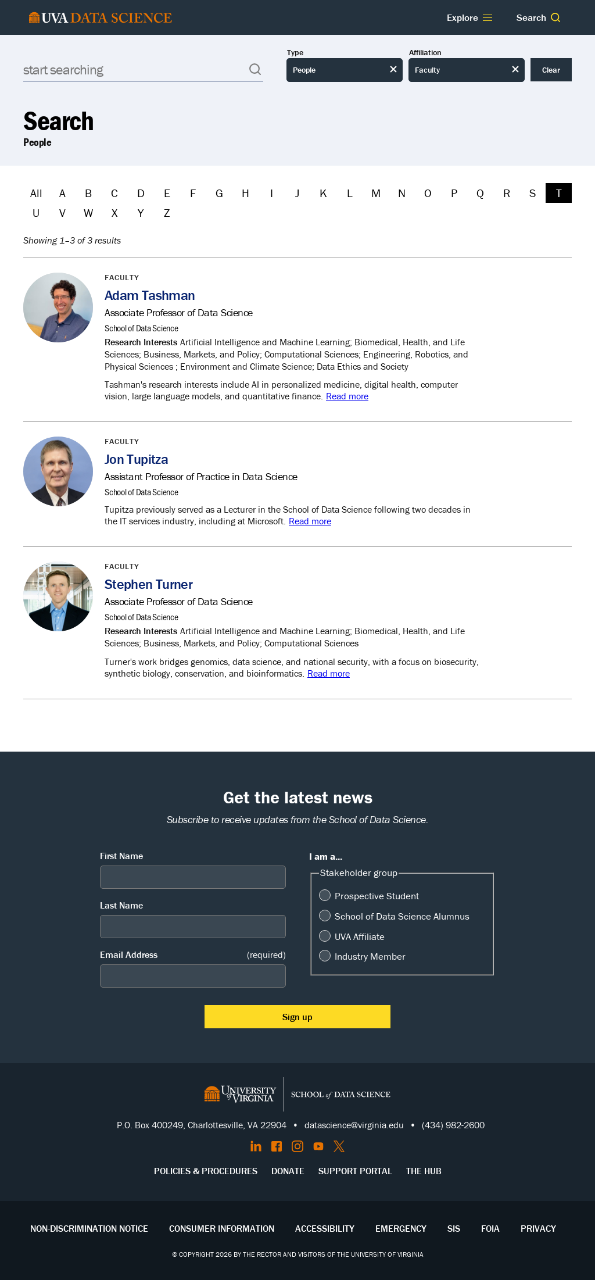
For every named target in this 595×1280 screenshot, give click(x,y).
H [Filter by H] (245, 192)
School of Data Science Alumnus (402, 916)
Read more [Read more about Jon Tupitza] (310, 521)
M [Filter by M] (376, 192)
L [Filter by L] (350, 192)
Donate (287, 1171)
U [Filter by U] (36, 212)
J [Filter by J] (297, 192)
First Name (121, 855)
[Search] (143, 69)
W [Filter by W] (88, 212)
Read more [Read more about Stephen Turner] (328, 673)
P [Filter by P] (454, 192)
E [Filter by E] (167, 192)
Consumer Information (221, 1228)
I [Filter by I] (271, 192)
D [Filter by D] (141, 192)
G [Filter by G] (219, 192)
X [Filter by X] (114, 212)
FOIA (490, 1228)
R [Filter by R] (506, 192)
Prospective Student (377, 895)
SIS (453, 1228)
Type (295, 53)
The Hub (424, 1171)
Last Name (121, 905)
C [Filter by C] (114, 192)
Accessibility (324, 1228)
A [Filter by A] (62, 192)
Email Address (193, 955)
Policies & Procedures (205, 1171)
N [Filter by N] (402, 192)
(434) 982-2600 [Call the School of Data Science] (453, 1125)
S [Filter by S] (532, 192)
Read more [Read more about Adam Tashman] (347, 396)
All (36, 192)
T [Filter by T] (559, 192)
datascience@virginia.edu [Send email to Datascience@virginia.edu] (354, 1125)
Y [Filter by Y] (141, 212)
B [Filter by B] (88, 192)
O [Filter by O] (428, 192)
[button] (555, 17)
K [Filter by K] (323, 192)
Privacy (538, 1228)
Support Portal (355, 1171)
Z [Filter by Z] (167, 212)
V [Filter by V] (62, 212)
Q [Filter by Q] (480, 192)
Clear (551, 70)
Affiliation (425, 53)
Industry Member (370, 956)
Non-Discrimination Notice (89, 1228)
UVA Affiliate (360, 936)
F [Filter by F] (193, 192)
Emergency (400, 1228)
